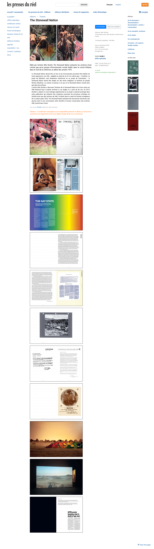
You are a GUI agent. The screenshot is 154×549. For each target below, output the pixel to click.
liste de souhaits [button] (114, 27)
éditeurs (33, 17)
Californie (131, 49)
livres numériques (14, 31)
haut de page (144, 545)
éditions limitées (13, 41)
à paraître (10, 17)
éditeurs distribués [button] (62, 12)
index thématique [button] (100, 12)
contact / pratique (14, 51)
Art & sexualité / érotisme (136, 31)
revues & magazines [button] (81, 12)
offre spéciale (100, 58)
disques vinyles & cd (15, 34)
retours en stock (13, 27)
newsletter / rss (13, 48)
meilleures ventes (13, 24)
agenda (10, 45)
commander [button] (100, 27)
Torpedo (42, 17)
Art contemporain (134, 39)
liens (9, 55)
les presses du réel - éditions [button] (39, 12)
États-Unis (131, 53)
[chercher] (67, 5)
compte (143, 12)
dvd (8, 38)
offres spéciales (13, 20)
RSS (145, 5)
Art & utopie (132, 35)
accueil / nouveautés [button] (15, 12)
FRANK (39, 107)
